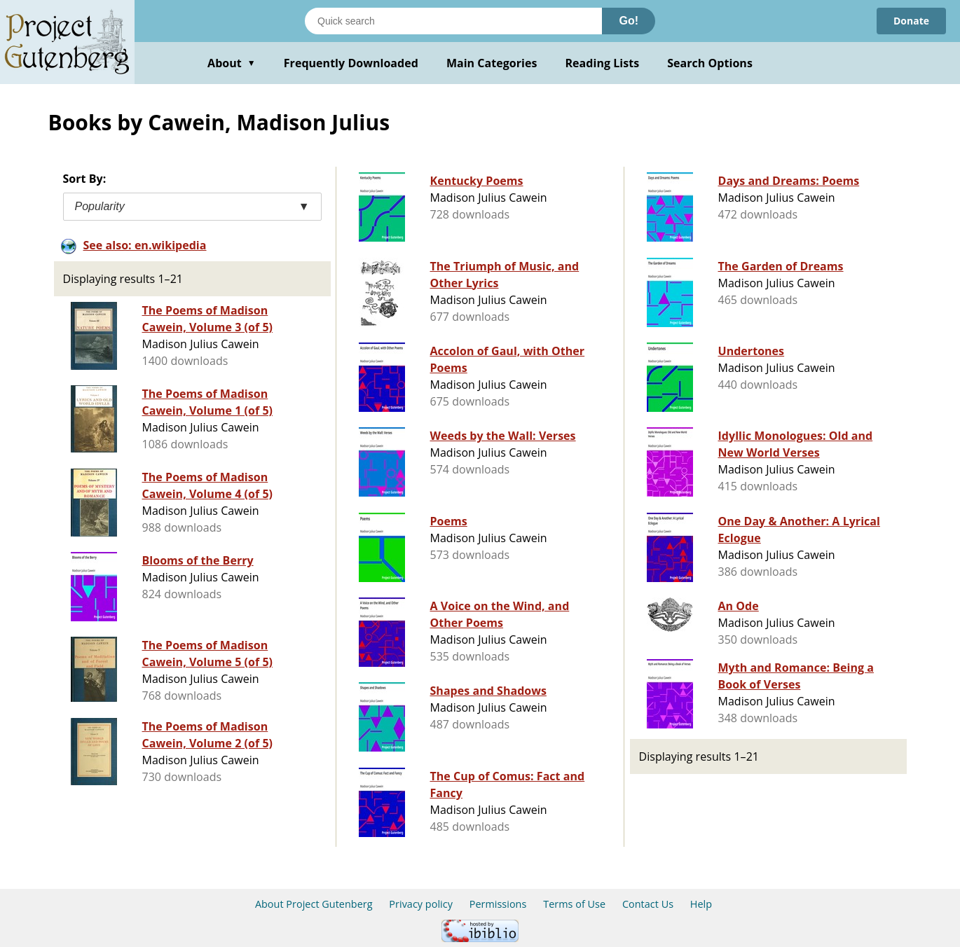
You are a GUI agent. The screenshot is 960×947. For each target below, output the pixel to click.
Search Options (710, 63)
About (231, 63)
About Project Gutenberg (314, 904)
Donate (911, 20)
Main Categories (491, 63)
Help (701, 904)
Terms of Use (574, 904)
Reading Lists (602, 63)
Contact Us (647, 904)
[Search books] (453, 21)
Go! (628, 21)
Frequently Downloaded (351, 63)
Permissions (498, 904)
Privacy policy (421, 904)
